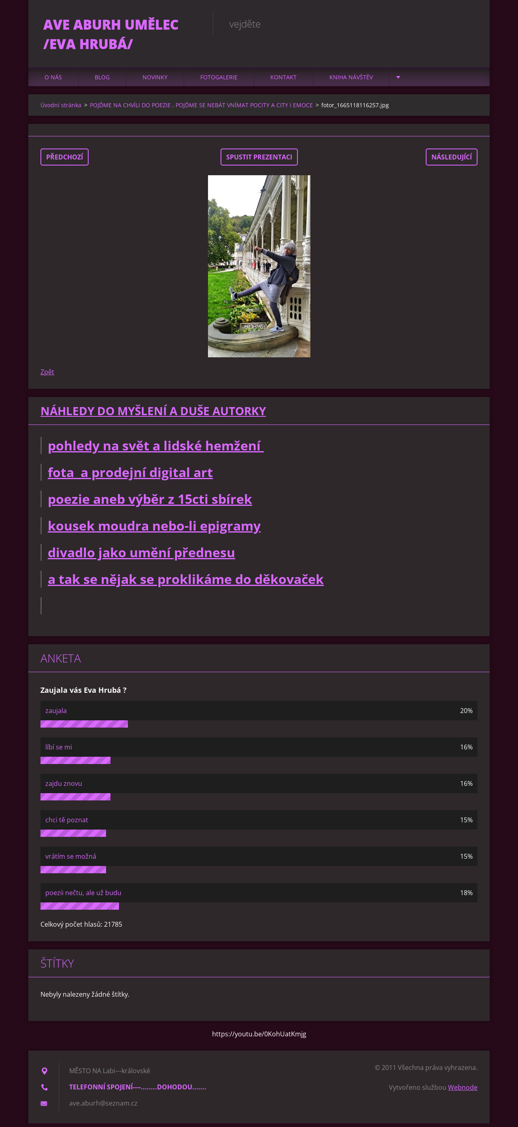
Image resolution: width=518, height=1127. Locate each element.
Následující (451, 160)
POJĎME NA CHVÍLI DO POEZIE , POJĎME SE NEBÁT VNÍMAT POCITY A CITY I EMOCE (201, 108)
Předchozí (64, 160)
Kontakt (283, 81)
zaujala (56, 714)
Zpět (47, 375)
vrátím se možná (70, 859)
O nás (53, 81)
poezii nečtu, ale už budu (83, 896)
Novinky (155, 81)
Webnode (463, 1091)
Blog (102, 81)
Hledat (468, 23)
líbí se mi (58, 750)
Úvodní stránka (60, 108)
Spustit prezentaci (259, 160)
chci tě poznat (66, 823)
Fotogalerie (219, 81)
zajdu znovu (63, 787)
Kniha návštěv (351, 81)
